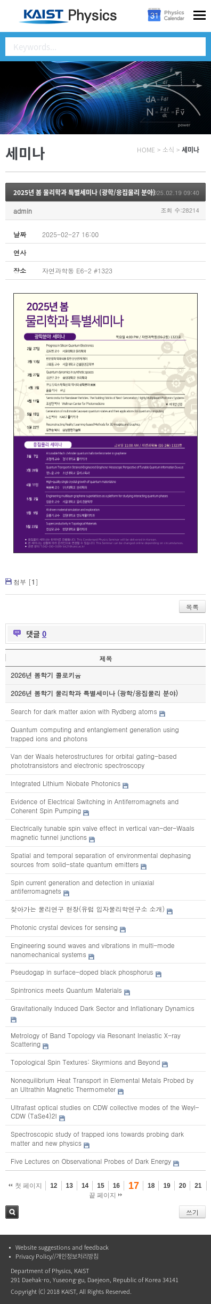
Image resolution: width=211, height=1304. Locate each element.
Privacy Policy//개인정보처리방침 (57, 1256)
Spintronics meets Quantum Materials (66, 989)
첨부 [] (25, 581)
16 (116, 1185)
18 (151, 1185)
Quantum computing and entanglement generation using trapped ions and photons (95, 734)
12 (53, 1185)
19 (166, 1185)
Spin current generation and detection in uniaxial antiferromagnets (82, 887)
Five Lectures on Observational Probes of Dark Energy (91, 1160)
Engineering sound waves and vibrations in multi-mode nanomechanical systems (92, 950)
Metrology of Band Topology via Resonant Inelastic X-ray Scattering (96, 1040)
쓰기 (192, 1212)
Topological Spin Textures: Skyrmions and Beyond (85, 1061)
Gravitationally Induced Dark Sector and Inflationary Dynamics (102, 1008)
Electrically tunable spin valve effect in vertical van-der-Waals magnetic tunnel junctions (102, 832)
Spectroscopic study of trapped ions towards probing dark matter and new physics (97, 1138)
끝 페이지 (106, 1195)
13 (69, 1185)
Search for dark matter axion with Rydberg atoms (84, 711)
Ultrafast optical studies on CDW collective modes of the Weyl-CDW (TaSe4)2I (105, 1112)
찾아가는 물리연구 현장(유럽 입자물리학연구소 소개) (88, 908)
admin (22, 210)
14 (85, 1185)
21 (197, 1185)
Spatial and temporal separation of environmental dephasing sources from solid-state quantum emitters (101, 860)
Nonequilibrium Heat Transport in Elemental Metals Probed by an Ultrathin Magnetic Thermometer (102, 1084)
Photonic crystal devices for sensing (64, 927)
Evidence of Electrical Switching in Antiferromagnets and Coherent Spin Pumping (94, 806)
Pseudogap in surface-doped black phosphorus (82, 971)
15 (100, 1185)
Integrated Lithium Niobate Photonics (65, 783)
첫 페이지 (25, 1185)
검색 (12, 1212)
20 (182, 1185)
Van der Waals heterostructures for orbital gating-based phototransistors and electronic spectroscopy (93, 760)
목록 (192, 606)
